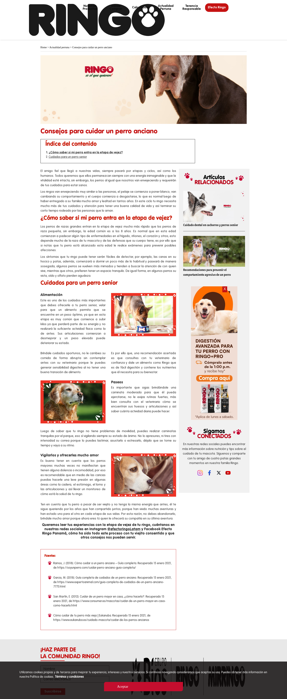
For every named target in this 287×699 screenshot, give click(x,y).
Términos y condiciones (69, 676)
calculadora (140, 7)
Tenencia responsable (191, 8)
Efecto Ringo (217, 7)
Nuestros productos (90, 8)
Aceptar (122, 686)
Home (43, 47)
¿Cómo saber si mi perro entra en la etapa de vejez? (86, 152)
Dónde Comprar (116, 8)
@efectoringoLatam (123, 529)
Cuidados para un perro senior (68, 157)
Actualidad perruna (166, 8)
